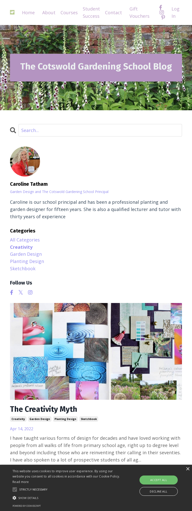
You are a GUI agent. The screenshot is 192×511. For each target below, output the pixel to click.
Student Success (91, 12)
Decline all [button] (158, 491)
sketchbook (89, 419)
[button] (66, 497)
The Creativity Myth (43, 409)
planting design (65, 419)
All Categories (25, 240)
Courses (69, 13)
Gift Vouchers (140, 12)
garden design (40, 419)
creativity (18, 419)
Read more (20, 482)
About (49, 13)
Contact (113, 13)
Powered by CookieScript (26, 506)
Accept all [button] (158, 480)
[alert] (96, 488)
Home (28, 13)
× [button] (188, 469)
